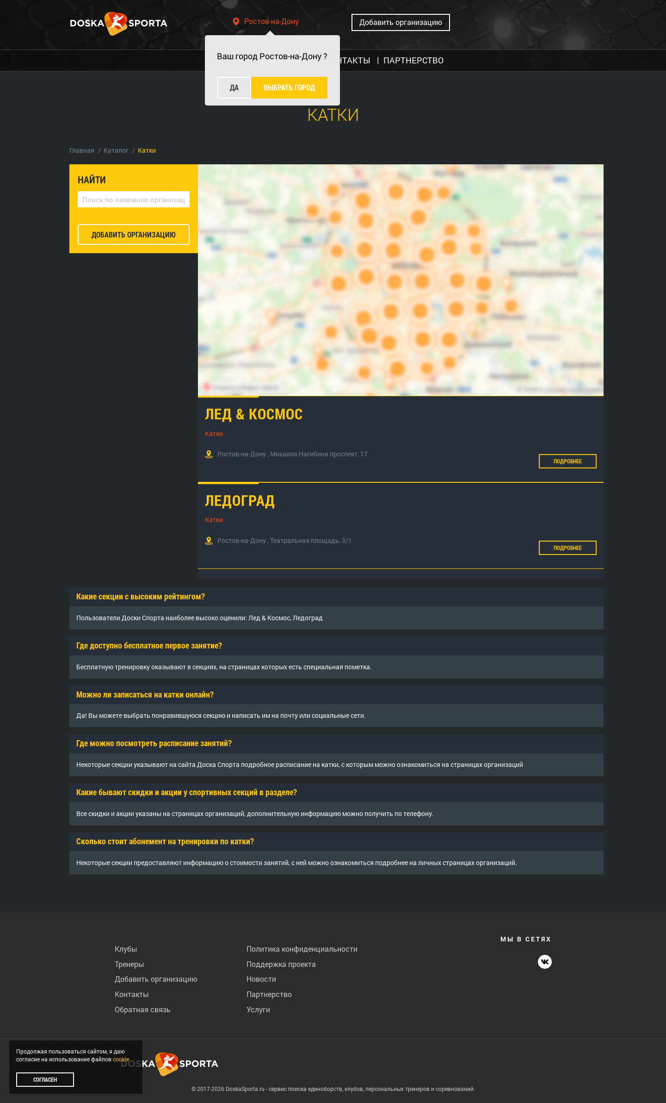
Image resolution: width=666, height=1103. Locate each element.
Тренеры (129, 964)
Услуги (258, 1009)
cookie (121, 1059)
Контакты (132, 994)
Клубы (126, 948)
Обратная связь (143, 1009)
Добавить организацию (400, 22)
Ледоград (240, 500)
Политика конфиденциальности (302, 948)
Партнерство (269, 994)
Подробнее (568, 461)
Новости (261, 979)
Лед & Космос (254, 413)
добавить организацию (134, 234)
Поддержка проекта (281, 964)
